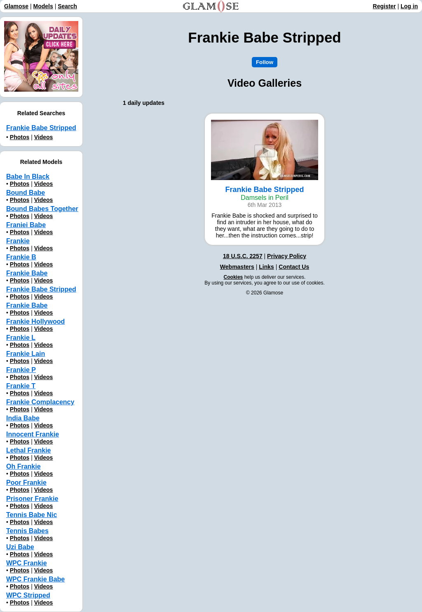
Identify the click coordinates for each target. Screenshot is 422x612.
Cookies (233, 277)
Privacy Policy (286, 256)
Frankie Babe (26, 273)
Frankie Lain (25, 353)
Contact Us (294, 266)
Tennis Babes (27, 530)
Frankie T (20, 385)
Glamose (16, 6)
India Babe (23, 418)
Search (67, 6)
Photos (19, 137)
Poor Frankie (26, 482)
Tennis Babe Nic (31, 514)
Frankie (18, 240)
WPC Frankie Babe (35, 579)
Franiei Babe (26, 224)
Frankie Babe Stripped (41, 127)
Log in (409, 6)
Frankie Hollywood (35, 321)
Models (43, 6)
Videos (43, 137)
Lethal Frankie (28, 450)
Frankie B (21, 257)
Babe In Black (27, 176)
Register (384, 6)
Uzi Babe (20, 546)
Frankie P (21, 369)
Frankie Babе (26, 305)
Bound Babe (25, 192)
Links (266, 266)
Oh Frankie (23, 466)
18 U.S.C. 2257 (243, 256)
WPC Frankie (26, 563)
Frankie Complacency (40, 402)
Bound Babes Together (42, 208)
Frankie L (20, 337)
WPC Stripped (28, 595)
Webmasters (237, 266)
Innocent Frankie (32, 434)
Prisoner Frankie (32, 498)
